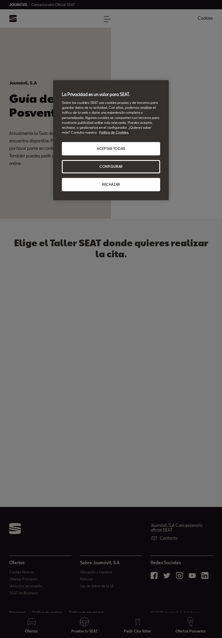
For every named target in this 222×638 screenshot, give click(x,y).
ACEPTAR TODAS (111, 148)
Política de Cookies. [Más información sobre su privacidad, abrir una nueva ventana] (114, 132)
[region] (111, 140)
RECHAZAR (111, 184)
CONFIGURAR (111, 166)
